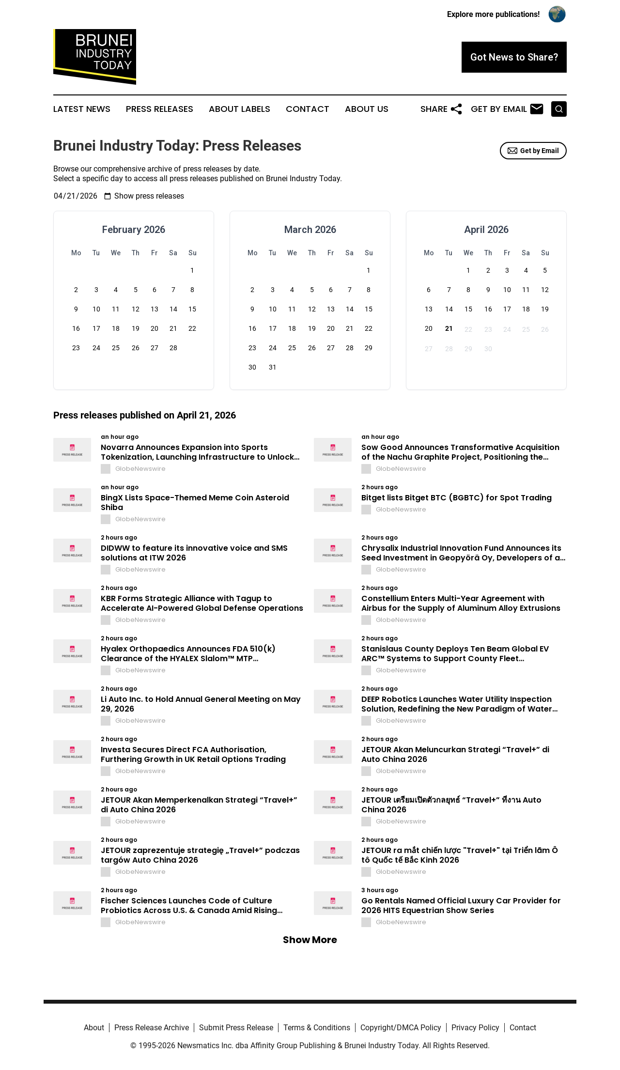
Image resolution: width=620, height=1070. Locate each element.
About (94, 1027)
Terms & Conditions (316, 1027)
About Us (366, 109)
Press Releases (159, 109)
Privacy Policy (475, 1027)
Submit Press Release (236, 1027)
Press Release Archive (151, 1027)
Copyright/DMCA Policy (400, 1027)
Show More (310, 939)
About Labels (239, 109)
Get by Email (533, 150)
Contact (307, 109)
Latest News (81, 109)
